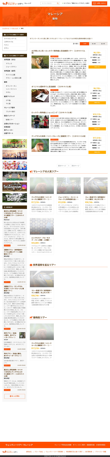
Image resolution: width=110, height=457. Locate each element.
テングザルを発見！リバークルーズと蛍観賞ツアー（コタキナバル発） (59, 136)
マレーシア (15, 28)
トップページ (5, 28)
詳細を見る (97, 67)
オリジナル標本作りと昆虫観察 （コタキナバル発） (51, 87)
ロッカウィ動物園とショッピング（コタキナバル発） (52, 113)
